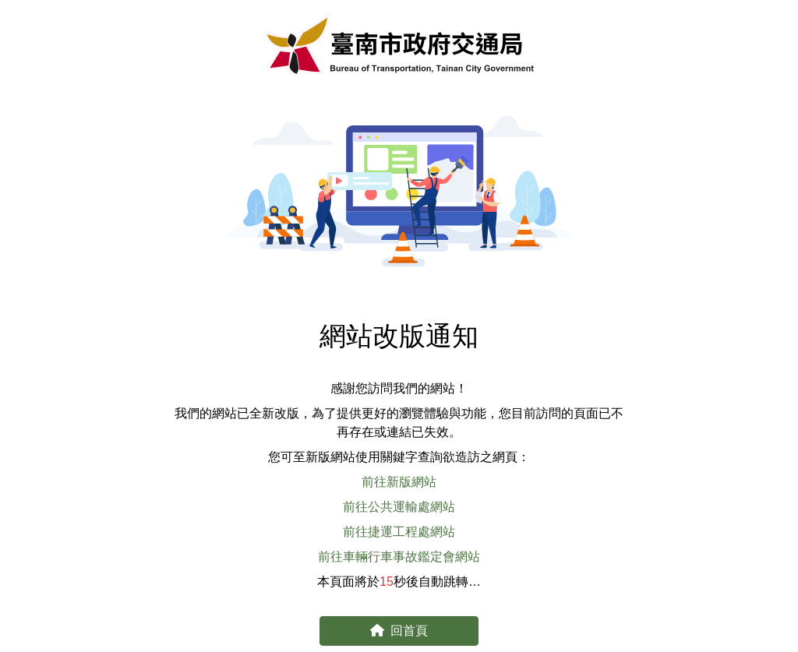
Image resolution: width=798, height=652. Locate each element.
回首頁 (399, 630)
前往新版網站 (399, 481)
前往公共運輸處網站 (399, 506)
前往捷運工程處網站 (399, 531)
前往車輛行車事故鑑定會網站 (399, 556)
